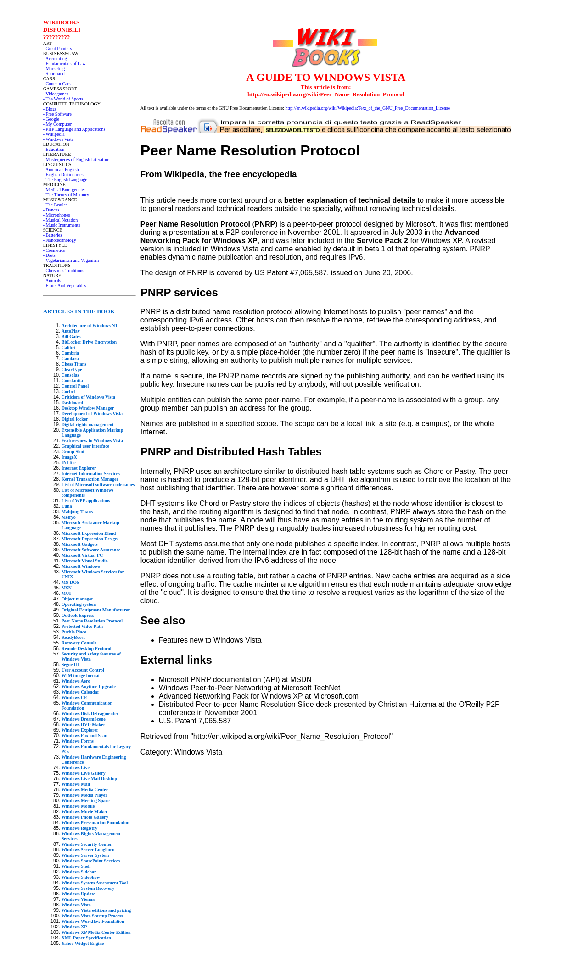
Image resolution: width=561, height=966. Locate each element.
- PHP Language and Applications (74, 129)
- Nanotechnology (59, 240)
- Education (53, 149)
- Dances (51, 209)
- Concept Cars (57, 83)
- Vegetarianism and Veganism (71, 260)
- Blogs (49, 108)
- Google (51, 119)
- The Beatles (55, 204)
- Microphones (56, 214)
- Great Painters (57, 48)
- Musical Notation (60, 219)
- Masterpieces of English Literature (76, 159)
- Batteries (52, 235)
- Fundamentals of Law (64, 63)
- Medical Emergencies (64, 189)
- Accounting (55, 58)
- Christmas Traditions (63, 270)
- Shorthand (54, 73)
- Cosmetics (54, 250)
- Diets (49, 255)
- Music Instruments (61, 225)
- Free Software (57, 114)
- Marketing (54, 68)
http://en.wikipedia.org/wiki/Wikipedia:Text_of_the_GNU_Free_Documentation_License (368, 108)
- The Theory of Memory (66, 194)
